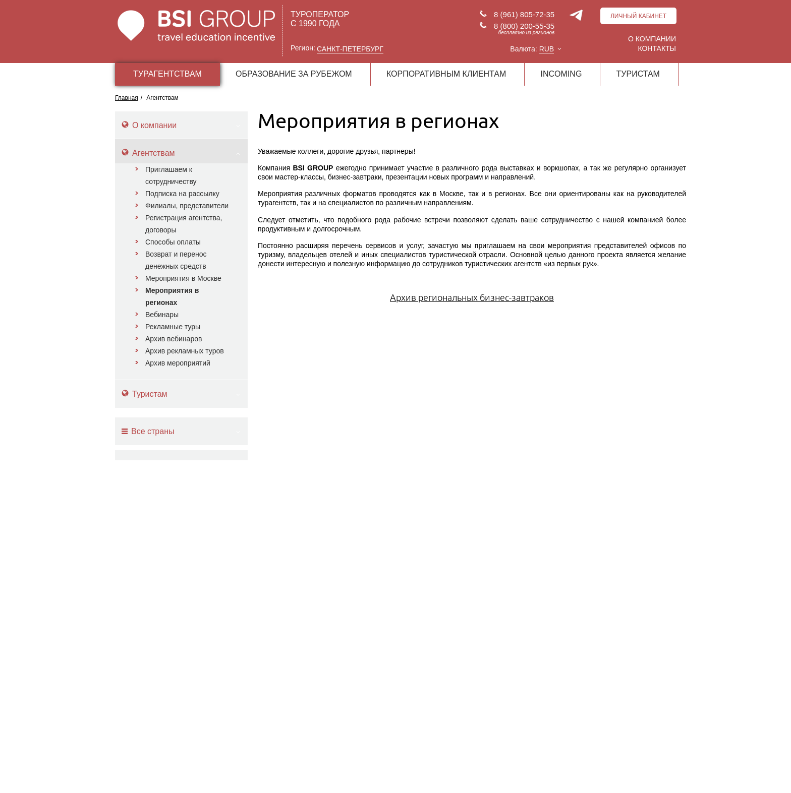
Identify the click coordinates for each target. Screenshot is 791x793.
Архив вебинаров (173, 339)
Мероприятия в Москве (183, 278)
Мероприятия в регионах (172, 296)
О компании (652, 39)
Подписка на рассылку (182, 194)
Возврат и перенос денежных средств (176, 260)
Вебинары (162, 315)
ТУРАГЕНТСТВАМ (167, 74)
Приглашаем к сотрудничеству (171, 175)
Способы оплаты (173, 242)
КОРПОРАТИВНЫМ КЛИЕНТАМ (446, 74)
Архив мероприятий (177, 363)
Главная (126, 97)
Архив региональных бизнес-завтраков (472, 297)
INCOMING (561, 74)
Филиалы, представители (187, 206)
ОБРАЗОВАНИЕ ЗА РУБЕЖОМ (294, 74)
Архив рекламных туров (184, 351)
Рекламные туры (172, 327)
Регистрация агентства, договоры (183, 224)
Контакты (657, 48)
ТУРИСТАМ (638, 74)
